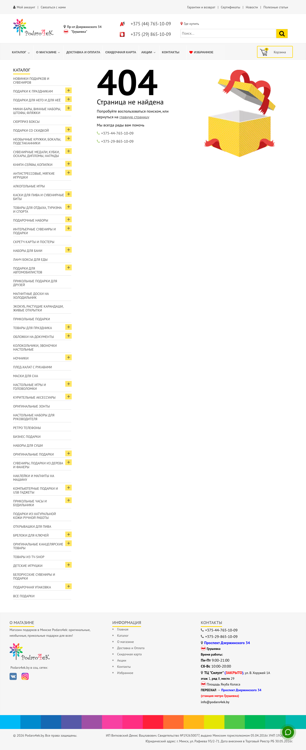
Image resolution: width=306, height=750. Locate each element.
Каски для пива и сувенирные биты (38, 197)
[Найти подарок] (282, 33)
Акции (121, 660)
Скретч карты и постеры (33, 242)
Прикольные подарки (31, 319)
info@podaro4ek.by (215, 702)
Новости (252, 7)
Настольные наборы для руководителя (34, 417)
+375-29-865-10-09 (117, 141)
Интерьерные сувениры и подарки (34, 231)
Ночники (20, 358)
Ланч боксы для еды (30, 259)
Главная (122, 629)
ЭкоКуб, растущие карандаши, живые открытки (38, 308)
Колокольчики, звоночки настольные (35, 347)
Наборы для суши (28, 445)
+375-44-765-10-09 (117, 133)
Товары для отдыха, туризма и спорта (37, 210)
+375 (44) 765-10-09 (151, 24)
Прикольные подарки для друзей (35, 283)
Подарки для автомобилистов (27, 270)
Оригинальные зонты (31, 406)
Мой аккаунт (26, 7)
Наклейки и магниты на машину (33, 478)
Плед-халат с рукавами (32, 367)
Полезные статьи (275, 7)
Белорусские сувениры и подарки (34, 576)
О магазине (125, 642)
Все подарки (23, 596)
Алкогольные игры (29, 186)
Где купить (191, 24)
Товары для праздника (32, 328)
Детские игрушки (28, 566)
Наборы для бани (27, 251)
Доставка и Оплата (130, 648)
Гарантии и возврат (201, 7)
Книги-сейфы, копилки (32, 165)
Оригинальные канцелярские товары (38, 546)
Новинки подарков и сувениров (31, 80)
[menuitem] (21, 52)
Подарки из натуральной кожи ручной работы (34, 516)
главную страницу (134, 116)
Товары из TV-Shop (28, 557)
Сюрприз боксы (26, 122)
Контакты (124, 666)
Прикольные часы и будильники (30, 503)
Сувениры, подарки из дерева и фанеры (38, 465)
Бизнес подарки (27, 437)
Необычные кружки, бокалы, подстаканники (37, 141)
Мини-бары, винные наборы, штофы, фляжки (37, 111)
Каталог (123, 635)
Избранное (125, 673)
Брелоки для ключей (31, 535)
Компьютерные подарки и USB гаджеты (35, 490)
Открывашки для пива (32, 526)
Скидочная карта (129, 654)
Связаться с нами (53, 7)
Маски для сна (25, 376)
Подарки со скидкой (31, 130)
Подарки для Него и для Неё (37, 100)
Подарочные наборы (30, 220)
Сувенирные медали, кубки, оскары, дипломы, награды (36, 154)
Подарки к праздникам (33, 91)
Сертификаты (230, 7)
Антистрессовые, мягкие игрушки (34, 175)
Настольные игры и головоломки (29, 387)
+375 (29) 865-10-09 (151, 34)
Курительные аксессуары (34, 397)
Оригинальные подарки (33, 454)
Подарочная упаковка (32, 587)
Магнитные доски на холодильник (31, 296)
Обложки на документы (33, 337)
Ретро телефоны (27, 428)
